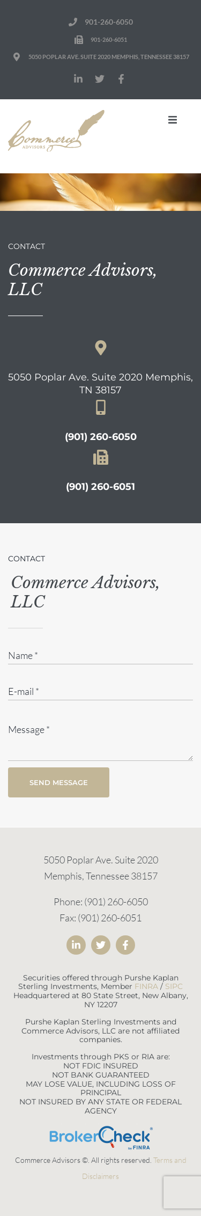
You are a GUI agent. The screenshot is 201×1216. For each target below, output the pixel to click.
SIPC (174, 986)
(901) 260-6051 (100, 487)
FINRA (146, 986)
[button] (172, 119)
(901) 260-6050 (101, 437)
